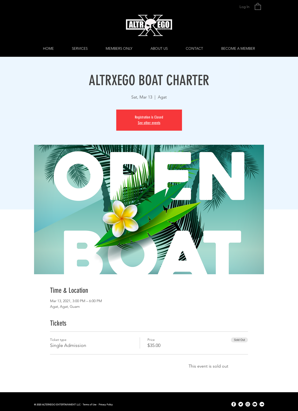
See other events (149, 123)
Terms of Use (90, 404)
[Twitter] (240, 404)
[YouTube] (254, 404)
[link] (258, 6)
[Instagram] (247, 404)
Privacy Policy (106, 404)
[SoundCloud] (261, 404)
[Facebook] (233, 404)
